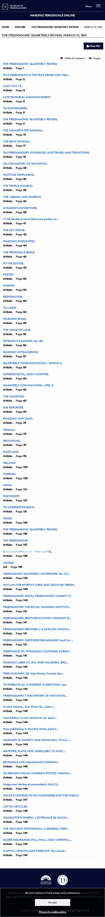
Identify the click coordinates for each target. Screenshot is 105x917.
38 (24, 212)
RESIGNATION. (13, 296)
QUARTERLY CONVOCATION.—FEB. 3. (28, 385)
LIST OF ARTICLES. (15, 806)
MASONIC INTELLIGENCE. (20, 352)
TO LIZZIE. (10, 307)
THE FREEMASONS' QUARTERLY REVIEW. (30, 64)
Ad (5, 567)
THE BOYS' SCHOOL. (17, 141)
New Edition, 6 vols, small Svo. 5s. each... (29, 718)
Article (7, 68)
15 (24, 134)
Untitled (8, 562)
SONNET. (9, 285)
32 (24, 179)
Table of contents (72, 58)
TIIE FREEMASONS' (15, 540)
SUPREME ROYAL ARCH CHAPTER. (26, 374)
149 (25, 833)
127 (25, 500)
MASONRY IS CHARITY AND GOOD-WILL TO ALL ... (37, 740)
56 (24, 334)
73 (24, 434)
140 (25, 578)
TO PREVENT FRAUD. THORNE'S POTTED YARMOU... (37, 773)
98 (24, 456)
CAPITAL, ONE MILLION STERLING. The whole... (34, 851)
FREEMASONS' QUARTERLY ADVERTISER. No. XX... (36, 574)
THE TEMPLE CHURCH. (18, 186)
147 (25, 799)
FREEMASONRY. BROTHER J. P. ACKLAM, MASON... (36, 629)
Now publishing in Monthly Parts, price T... (30, 729)
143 (25, 700)
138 (25, 556)
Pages (94, 58)
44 (25, 245)
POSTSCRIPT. (11, 496)
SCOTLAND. (11, 452)
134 (25, 522)
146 (25, 777)
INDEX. (8, 518)
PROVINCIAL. (12, 440)
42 (24, 234)
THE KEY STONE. (14, 230)
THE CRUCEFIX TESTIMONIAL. (23, 130)
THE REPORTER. (13, 407)
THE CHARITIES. (13, 396)
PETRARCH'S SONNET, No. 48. (23, 341)
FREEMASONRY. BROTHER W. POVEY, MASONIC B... (37, 618)
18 (24, 157)
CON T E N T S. (12, 86)
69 (24, 411)
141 (25, 611)
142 (25, 666)
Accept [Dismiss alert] (52, 902)
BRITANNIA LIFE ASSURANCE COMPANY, (30, 762)
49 (24, 267)
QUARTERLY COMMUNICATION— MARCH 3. (32, 363)
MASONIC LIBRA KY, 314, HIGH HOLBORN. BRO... (35, 662)
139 (20, 567)
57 (24, 356)
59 (24, 367)
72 (24, 423)
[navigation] (99, 7)
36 (24, 201)
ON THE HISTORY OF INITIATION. (25, 163)
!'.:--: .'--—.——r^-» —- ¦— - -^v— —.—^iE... (28, 551)
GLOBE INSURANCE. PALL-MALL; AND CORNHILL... (37, 840)
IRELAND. (9, 463)
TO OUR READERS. (15, 108)
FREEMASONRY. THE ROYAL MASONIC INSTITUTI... (37, 607)
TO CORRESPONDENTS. (19, 507)
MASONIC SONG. (14, 319)
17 (24, 145)
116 (25, 489)
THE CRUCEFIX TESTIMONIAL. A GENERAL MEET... (36, 828)
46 (24, 256)
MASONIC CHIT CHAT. (18, 418)
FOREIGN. (9, 474)
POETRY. (8, 274)
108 (25, 478)
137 (25, 544)
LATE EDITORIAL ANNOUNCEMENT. (27, 97)
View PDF (93, 46)
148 (25, 810)
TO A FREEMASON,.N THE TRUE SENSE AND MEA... (36, 75)
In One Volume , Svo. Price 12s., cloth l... (29, 707)
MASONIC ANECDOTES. (19, 241)
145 (25, 766)
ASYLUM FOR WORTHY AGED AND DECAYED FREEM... (39, 585)
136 (25, 533)
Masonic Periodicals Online (52, 15)
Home (5, 27)
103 (25, 467)
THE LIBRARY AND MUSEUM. (22, 197)
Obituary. (9, 429)
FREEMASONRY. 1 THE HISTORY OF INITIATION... (35, 695)
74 (24, 445)
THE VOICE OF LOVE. (17, 330)
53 (24, 278)
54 (24, 290)
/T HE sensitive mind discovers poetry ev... (30, 219)
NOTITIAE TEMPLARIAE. (19, 174)
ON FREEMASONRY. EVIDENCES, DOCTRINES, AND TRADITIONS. (46, 152)
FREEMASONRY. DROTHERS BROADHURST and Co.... (38, 640)
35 (24, 190)
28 (24, 168)
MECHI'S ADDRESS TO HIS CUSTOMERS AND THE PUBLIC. (41, 795)
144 (25, 722)
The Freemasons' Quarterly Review (54, 27)
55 (24, 323)
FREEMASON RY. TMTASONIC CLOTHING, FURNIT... (37, 651)
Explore (20, 27)
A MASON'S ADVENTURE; (20, 208)
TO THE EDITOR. (13, 263)
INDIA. (7, 485)
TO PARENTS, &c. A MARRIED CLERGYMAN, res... (35, 684)
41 (24, 223)
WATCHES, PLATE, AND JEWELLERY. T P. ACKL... (34, 751)
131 (25, 511)
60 (24, 378)
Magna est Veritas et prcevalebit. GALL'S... (31, 784)
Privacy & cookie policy (52, 912)
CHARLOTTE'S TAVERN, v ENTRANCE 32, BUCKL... (36, 817)
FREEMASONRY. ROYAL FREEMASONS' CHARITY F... (37, 596)
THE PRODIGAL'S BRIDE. (19, 252)
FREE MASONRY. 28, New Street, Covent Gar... (33, 673)
